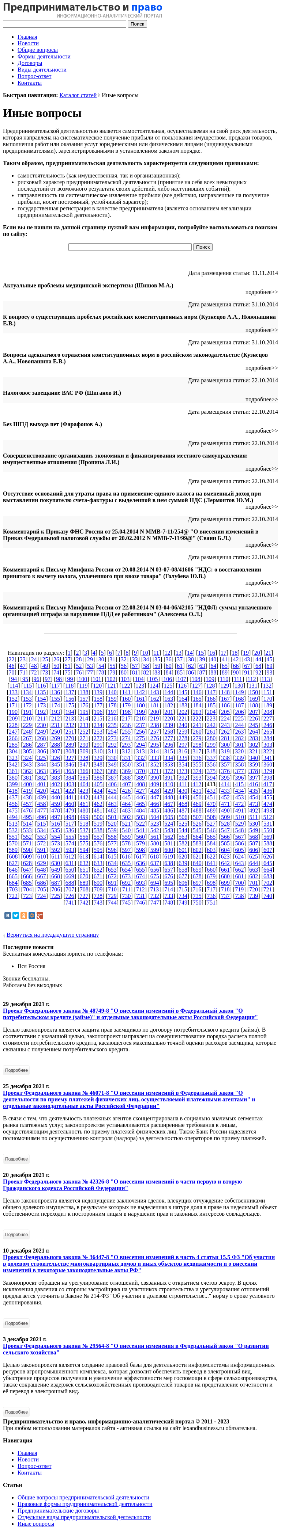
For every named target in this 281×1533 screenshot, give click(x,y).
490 (225, 810)
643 (239, 863)
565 (211, 837)
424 (98, 791)
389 (140, 778)
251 (69, 732)
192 (41, 712)
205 (225, 712)
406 (112, 784)
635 (126, 863)
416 (253, 784)
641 (211, 863)
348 (98, 764)
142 (140, 692)
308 (69, 751)
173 (41, 705)
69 (270, 666)
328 (83, 758)
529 (239, 824)
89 (225, 672)
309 (84, 751)
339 (239, 758)
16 (212, 653)
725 (55, 896)
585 (225, 843)
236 (126, 725)
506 (183, 817)
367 (98, 771)
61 (180, 666)
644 (253, 863)
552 (27, 837)
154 (41, 699)
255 (126, 732)
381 (27, 778)
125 (168, 686)
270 (69, 738)
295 (154, 745)
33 (135, 659)
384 (69, 778)
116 (41, 686)
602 (197, 850)
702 (267, 883)
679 (211, 876)
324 (27, 758)
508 (211, 817)
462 (98, 804)
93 (270, 672)
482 (112, 810)
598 (140, 850)
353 (168, 764)
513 (13, 824)
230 (41, 725)
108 (195, 679)
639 (183, 863)
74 (56, 672)
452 (225, 797)
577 (112, 843)
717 (211, 889)
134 (27, 692)
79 (112, 672)
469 (197, 804)
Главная (27, 37)
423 (83, 791)
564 (197, 837)
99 (70, 679)
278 (183, 738)
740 (267, 896)
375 (211, 771)
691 (112, 883)
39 (202, 659)
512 (267, 817)
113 (265, 679)
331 (126, 758)
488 (197, 810)
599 (154, 850)
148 (225, 692)
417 (267, 784)
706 (55, 889)
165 (197, 699)
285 (13, 745)
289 (69, 745)
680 (225, 876)
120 (97, 686)
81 (135, 672)
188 (253, 705)
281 (225, 738)
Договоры (30, 63)
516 (55, 824)
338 (225, 758)
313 (140, 751)
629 (41, 863)
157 (83, 699)
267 (27, 738)
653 (112, 870)
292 (112, 745)
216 (112, 718)
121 (111, 686)
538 (98, 830)
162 (154, 699)
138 (83, 692)
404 (84, 784)
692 (126, 883)
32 (124, 659)
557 (98, 837)
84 (169, 672)
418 (13, 791)
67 (247, 666)
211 (41, 718)
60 (169, 666)
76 (79, 672)
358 (239, 764)
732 (154, 896)
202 (183, 712)
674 (140, 876)
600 (168, 850)
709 (98, 889)
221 (183, 718)
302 (253, 745)
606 (253, 850)
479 (69, 810)
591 (41, 850)
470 (211, 804)
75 (68, 672)
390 (154, 778)
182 (168, 705)
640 (197, 863)
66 (236, 666)
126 (182, 686)
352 (154, 764)
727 (83, 896)
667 (41, 876)
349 (112, 764)
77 (90, 672)
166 (211, 699)
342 (13, 764)
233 (83, 725)
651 (83, 870)
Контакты (30, 83)
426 (126, 791)
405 (98, 784)
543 (168, 830)
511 (254, 817)
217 (126, 718)
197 (112, 712)
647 (27, 870)
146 (197, 692)
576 (98, 843)
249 (41, 732)
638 (168, 863)
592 (55, 850)
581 (168, 843)
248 (27, 732)
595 (98, 850)
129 (224, 686)
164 (183, 699)
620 (183, 856)
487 (183, 810)
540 (126, 830)
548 (239, 830)
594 (83, 850)
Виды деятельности (42, 69)
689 (83, 883)
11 (156, 653)
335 (183, 758)
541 (140, 830)
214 (83, 718)
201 (168, 712)
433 (225, 791)
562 (168, 837)
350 (126, 764)
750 (197, 902)
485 (154, 810)
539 (112, 830)
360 (267, 764)
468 (183, 804)
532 (13, 830)
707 (69, 889)
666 (27, 876)
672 (112, 876)
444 (112, 797)
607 (267, 850)
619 (168, 856)
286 (27, 745)
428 (154, 791)
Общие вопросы (38, 50)
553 (41, 837)
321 (253, 751)
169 (253, 699)
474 (267, 804)
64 (213, 666)
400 (27, 784)
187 (239, 705)
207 (253, 712)
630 (55, 863)
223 (211, 718)
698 (211, 883)
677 (183, 876)
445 (126, 797)
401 (41, 784)
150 (253, 692)
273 (112, 738)
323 (13, 758)
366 (83, 771)
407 (126, 784)
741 (69, 902)
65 (225, 666)
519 (98, 824)
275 (140, 738)
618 (154, 856)
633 (98, 863)
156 (69, 699)
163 (168, 699)
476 (27, 810)
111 (238, 679)
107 (181, 679)
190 (13, 712)
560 (140, 837)
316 (183, 751)
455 (267, 797)
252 (83, 732)
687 (55, 883)
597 (126, 850)
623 (225, 856)
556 (83, 837)
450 (197, 797)
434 (239, 791)
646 (13, 870)
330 (112, 758)
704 (27, 889)
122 (125, 686)
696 (183, 883)
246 (267, 725)
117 (55, 686)
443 (98, 797)
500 (98, 817)
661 (225, 870)
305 (27, 751)
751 (211, 902)
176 (83, 705)
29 (90, 659)
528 (225, 824)
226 (253, 718)
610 (41, 856)
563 (183, 837)
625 (253, 856)
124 (154, 686)
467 (168, 804)
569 (267, 837)
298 (197, 745)
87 (202, 672)
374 (197, 771)
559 (126, 837)
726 (69, 896)
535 (55, 830)
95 (25, 679)
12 (167, 653)
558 (112, 837)
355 (197, 764)
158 (98, 699)
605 (239, 850)
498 (69, 817)
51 (68, 666)
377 (239, 771)
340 (253, 758)
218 (140, 718)
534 (41, 830)
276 (154, 738)
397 (253, 778)
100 (82, 679)
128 (210, 686)
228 (13, 725)
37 (180, 659)
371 (154, 771)
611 (55, 856)
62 (191, 666)
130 (239, 686)
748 (168, 902)
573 (55, 843)
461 (83, 804)
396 (239, 778)
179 (126, 705)
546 (211, 830)
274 (126, 738)
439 (41, 797)
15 (201, 653)
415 (239, 784)
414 (225, 784)
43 (247, 659)
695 (168, 883)
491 (239, 810)
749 (183, 902)
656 (154, 870)
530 (253, 824)
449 (183, 797)
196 (98, 712)
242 (211, 725)
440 (55, 797)
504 (154, 817)
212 (55, 718)
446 (140, 797)
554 (55, 837)
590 (27, 850)
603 (211, 850)
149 (239, 692)
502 (126, 817)
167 (225, 699)
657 (168, 870)
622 (211, 856)
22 (11, 659)
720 (253, 889)
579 (140, 843)
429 (168, 791)
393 (197, 778)
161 (140, 699)
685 (27, 883)
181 (154, 705)
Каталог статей (78, 95)
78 (101, 672)
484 (140, 810)
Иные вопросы (36, 1524)
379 (267, 771)
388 (126, 778)
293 (126, 745)
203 (197, 712)
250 (55, 732)
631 (69, 863)
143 (154, 692)
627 (13, 863)
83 (157, 672)
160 (126, 699)
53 (90, 666)
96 (37, 679)
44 (258, 659)
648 (41, 870)
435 (253, 791)
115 (27, 686)
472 (239, 804)
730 (126, 896)
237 (140, 725)
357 (225, 764)
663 (253, 870)
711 (126, 889)
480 (83, 810)
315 (168, 751)
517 (69, 824)
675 (154, 876)
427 (140, 791)
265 (267, 732)
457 (27, 804)
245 (253, 725)
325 (41, 758)
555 (69, 837)
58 (146, 666)
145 (183, 692)
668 (55, 876)
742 (83, 902)
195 (83, 712)
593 (69, 850)
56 (124, 666)
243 (225, 725)
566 (225, 837)
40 (213, 659)
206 (239, 712)
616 (126, 856)
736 (211, 896)
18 (234, 653)
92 (258, 672)
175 (69, 705)
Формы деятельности (44, 56)
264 (253, 732)
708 (84, 889)
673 (126, 876)
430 (183, 791)
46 (11, 666)
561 (154, 837)
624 (239, 856)
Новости (28, 43)
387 (112, 778)
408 (140, 784)
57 (135, 666)
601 (183, 850)
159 (112, 699)
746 (140, 902)
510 (239, 817)
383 (55, 778)
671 (98, 876)
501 (112, 817)
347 (83, 764)
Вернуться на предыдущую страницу (53, 935)
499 (84, 817)
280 (211, 738)
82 (146, 672)
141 (126, 692)
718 (225, 889)
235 (112, 725)
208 (267, 712)
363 (41, 771)
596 (112, 850)
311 (112, 751)
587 (253, 843)
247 (13, 732)
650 (69, 870)
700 (239, 883)
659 (197, 870)
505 (169, 817)
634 (112, 863)
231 (55, 725)
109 (210, 679)
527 (211, 824)
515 (41, 824)
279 (197, 738)
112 (251, 679)
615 (112, 856)
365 (69, 771)
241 (197, 725)
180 (140, 705)
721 (267, 889)
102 (111, 679)
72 (34, 672)
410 (169, 784)
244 (239, 725)
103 (125, 679)
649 (55, 870)
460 (69, 804)
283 (253, 738)
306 (41, 751)
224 (225, 718)
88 (213, 672)
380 (13, 778)
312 (126, 751)
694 (154, 883)
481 (98, 810)
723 (27, 896)
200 (154, 712)
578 (126, 843)
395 (225, 778)
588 (267, 843)
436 (267, 791)
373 (183, 771)
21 (268, 653)
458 (41, 804)
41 (225, 659)
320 (239, 751)
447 (154, 797)
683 (267, 876)
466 (154, 804)
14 (190, 653)
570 (13, 843)
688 (69, 883)
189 (267, 705)
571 (27, 843)
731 (140, 896)
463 (112, 804)
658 (183, 870)
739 (253, 896)
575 (83, 843)
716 (196, 889)
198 (126, 712)
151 (267, 692)
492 (253, 810)
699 (225, 883)
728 (98, 896)
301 (239, 745)
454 (253, 797)
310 (98, 751)
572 (41, 843)
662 (239, 870)
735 (197, 896)
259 (183, 732)
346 (69, 764)
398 (267, 778)
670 (83, 876)
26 (56, 659)
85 (180, 672)
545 (197, 830)
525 (183, 824)
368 (112, 771)
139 (98, 692)
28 (79, 659)
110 (224, 679)
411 (183, 784)
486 (168, 810)
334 (168, 758)
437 (13, 797)
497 (55, 817)
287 (41, 745)
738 (239, 896)
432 (211, 791)
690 (98, 883)
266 (13, 738)
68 (258, 666)
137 (69, 692)
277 (168, 738)
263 (239, 732)
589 (13, 850)
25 (45, 659)
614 (98, 856)
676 (168, 876)
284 (267, 738)
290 (83, 745)
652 (98, 870)
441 (69, 797)
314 (154, 751)
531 (267, 824)
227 (267, 718)
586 (239, 843)
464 (126, 804)
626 (267, 856)
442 (83, 797)
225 (239, 718)
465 (140, 804)
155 (55, 699)
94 (14, 679)
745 (126, 902)
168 (239, 699)
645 (267, 863)
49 (45, 666)
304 (13, 751)
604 (225, 850)
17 (223, 653)
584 (211, 843)
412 (196, 784)
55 (112, 666)
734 (183, 896)
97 (47, 679)
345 (55, 764)
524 (168, 824)
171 (13, 705)
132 (267, 686)
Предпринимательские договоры (58, 1510)
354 (183, 764)
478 (55, 810)
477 (41, 810)
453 (239, 797)
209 (13, 718)
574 (69, 843)
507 (197, 817)
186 (225, 705)
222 (196, 718)
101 (97, 679)
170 (267, 699)
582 (183, 843)
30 (101, 659)
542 (154, 830)
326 (55, 758)
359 (253, 764)
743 (98, 902)
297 (183, 745)
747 (154, 902)
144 (168, 692)
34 (146, 659)
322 (267, 751)
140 (112, 692)
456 (13, 804)
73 (45, 672)
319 (225, 751)
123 (139, 686)
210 (27, 718)
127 (196, 686)
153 (27, 699)
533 (27, 830)
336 (197, 758)
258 (168, 732)
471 (225, 804)
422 (69, 791)
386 (98, 778)
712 (140, 889)
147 (211, 692)
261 (211, 732)
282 (239, 738)
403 (69, 784)
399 (13, 784)
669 (69, 876)
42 (236, 659)
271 (83, 738)
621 (196, 856)
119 (83, 686)
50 (56, 666)
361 (13, 771)
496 (41, 817)
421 (55, 791)
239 (168, 725)
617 (140, 856)
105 (153, 679)
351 (140, 764)
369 (126, 771)
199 (140, 712)
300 (225, 745)
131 (252, 686)
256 (140, 732)
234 (98, 725)
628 (27, 863)
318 (211, 751)
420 (41, 791)
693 (140, 883)
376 (225, 771)
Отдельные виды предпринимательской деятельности (84, 1517)
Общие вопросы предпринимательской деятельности (83, 1497)
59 (157, 666)
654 (126, 870)
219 (154, 718)
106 (167, 679)
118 (69, 686)
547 (225, 830)
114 (14, 686)
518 (83, 824)
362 (27, 771)
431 (197, 791)
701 (253, 883)
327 (69, 758)
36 (169, 659)
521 (126, 824)
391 (168, 778)
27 (68, 659)
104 (139, 679)
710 (112, 889)
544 (183, 830)
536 (69, 830)
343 (27, 764)
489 (211, 810)
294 (140, 745)
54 (101, 666)
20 (257, 653)
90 (236, 672)
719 (239, 889)
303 (267, 745)
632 (83, 863)
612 (69, 856)
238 (154, 725)
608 (13, 856)
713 (154, 889)
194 (69, 712)
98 (59, 679)
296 (168, 745)
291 (98, 745)
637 (154, 863)
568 (253, 837)
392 (183, 778)
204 (211, 712)
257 (154, 732)
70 (11, 672)
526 (197, 824)
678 (197, 876)
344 (41, 764)
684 (13, 883)
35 (157, 659)
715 (183, 889)
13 (178, 653)
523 (154, 824)
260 (197, 732)
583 (197, 843)
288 (55, 745)
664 (267, 870)
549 (253, 830)
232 (69, 725)
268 (41, 738)
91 (247, 672)
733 (168, 896)
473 (253, 804)
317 (196, 751)
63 (202, 666)
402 (55, 784)
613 (83, 856)
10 (145, 653)
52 (79, 666)
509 (225, 817)
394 (211, 778)
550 (267, 830)
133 (13, 692)
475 (13, 810)
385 (83, 778)
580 (154, 843)
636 (140, 863)
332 (140, 758)
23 (23, 659)
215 (98, 718)
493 (267, 810)
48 (34, 666)
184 (197, 705)
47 (23, 666)
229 (27, 725)
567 (239, 837)
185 (211, 705)
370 (140, 771)
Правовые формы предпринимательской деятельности (85, 1504)
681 (239, 876)
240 (183, 725)
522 (140, 824)
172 (27, 705)
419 (27, 791)
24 (34, 659)
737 (225, 896)
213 (69, 718)
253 (98, 732)
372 (168, 771)
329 (98, 758)
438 (27, 797)
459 (55, 804)
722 (13, 896)
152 (13, 699)
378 (253, 771)
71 (23, 672)
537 (83, 830)
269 (55, 738)
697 (197, 883)
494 (13, 817)
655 (140, 870)
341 (267, 758)
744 (112, 902)
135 (41, 692)
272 (98, 738)
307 (55, 751)
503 (140, 817)
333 (154, 758)
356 (211, 764)
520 (112, 824)
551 (13, 837)
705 (41, 889)
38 (191, 659)
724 (41, 896)
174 (55, 705)
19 (246, 653)
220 (168, 718)
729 (112, 896)
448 (168, 797)
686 (41, 883)
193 (55, 712)
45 (270, 659)
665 (13, 876)
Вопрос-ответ (34, 76)
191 (27, 712)
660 (211, 870)
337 (211, 758)
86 (191, 672)
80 (124, 672)
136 (55, 692)
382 (41, 778)
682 (253, 876)
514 (27, 824)
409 (154, 784)
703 (13, 889)
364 (55, 771)
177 (98, 705)
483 (126, 810)
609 (27, 856)
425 (112, 791)
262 (225, 732)
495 (27, 817)
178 (112, 705)
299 (211, 745)
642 (225, 863)
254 (112, 732)
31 (112, 659)
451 (211, 797)
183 (183, 705)
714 (168, 889)
